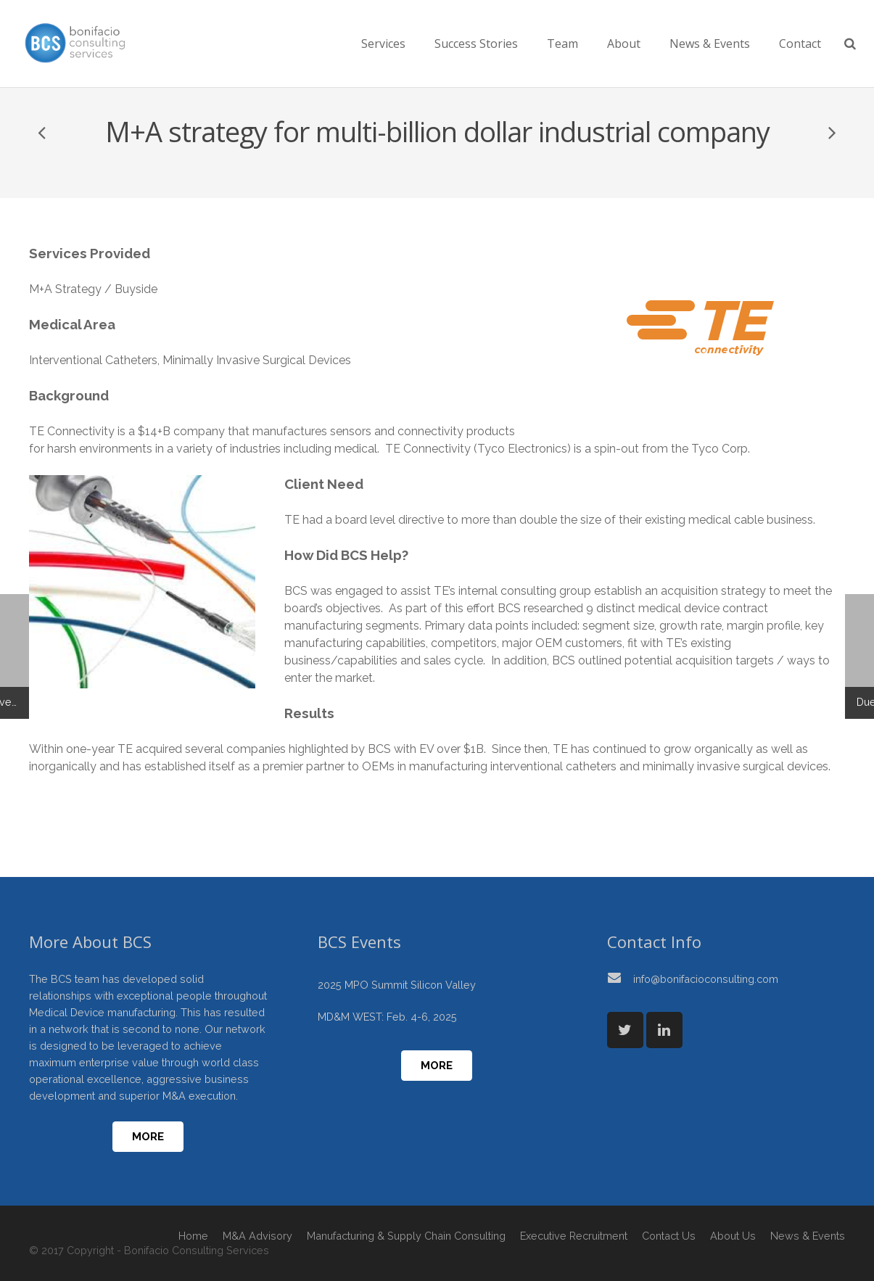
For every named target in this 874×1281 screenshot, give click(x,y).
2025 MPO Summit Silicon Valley (397, 985)
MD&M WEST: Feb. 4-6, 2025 (387, 1016)
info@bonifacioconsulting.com (705, 979)
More (148, 1136)
